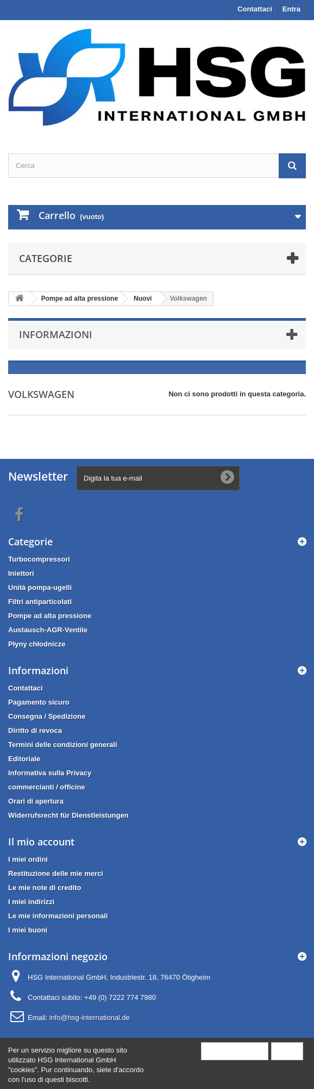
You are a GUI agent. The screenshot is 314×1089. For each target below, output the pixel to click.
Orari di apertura (36, 801)
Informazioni (55, 334)
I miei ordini (28, 859)
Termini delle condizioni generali (62, 744)
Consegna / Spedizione (46, 716)
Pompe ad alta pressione (49, 616)
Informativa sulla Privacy (49, 773)
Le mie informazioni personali (58, 916)
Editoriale (24, 759)
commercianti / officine (46, 787)
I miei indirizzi (31, 902)
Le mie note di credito (44, 887)
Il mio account (41, 841)
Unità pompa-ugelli (40, 587)
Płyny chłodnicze (36, 644)
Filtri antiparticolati (40, 602)
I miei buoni (27, 930)
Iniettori (21, 573)
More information (234, 1051)
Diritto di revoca (35, 730)
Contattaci (254, 9)
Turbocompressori (39, 559)
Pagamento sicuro (39, 702)
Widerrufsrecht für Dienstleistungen (68, 815)
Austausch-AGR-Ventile (47, 630)
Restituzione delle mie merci (55, 873)
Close (287, 1051)
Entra (291, 9)
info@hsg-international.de (89, 1017)
